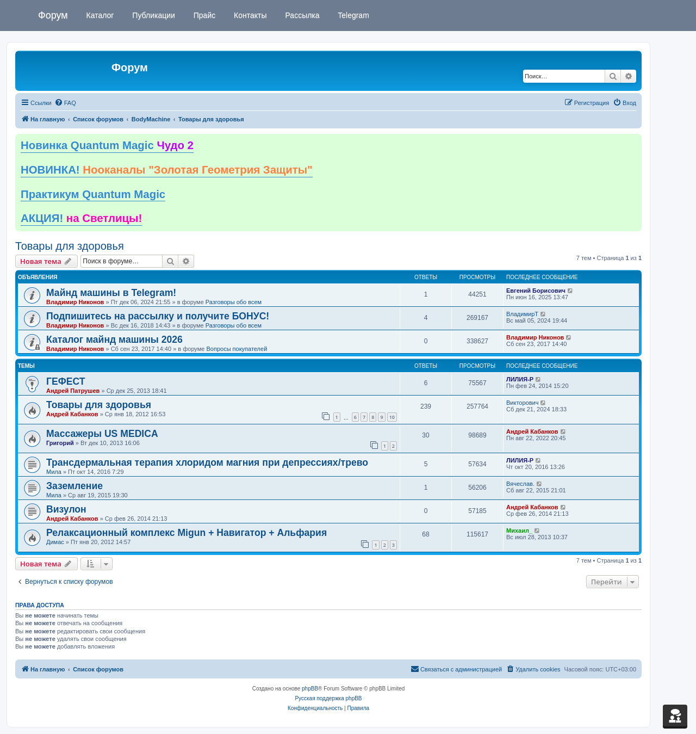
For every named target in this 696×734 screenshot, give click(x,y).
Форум (53, 15)
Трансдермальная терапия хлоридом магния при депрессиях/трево (207, 462)
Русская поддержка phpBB (328, 698)
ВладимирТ (522, 314)
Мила (53, 471)
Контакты (249, 15)
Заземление (74, 485)
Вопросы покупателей (236, 349)
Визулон (66, 509)
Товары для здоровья (69, 246)
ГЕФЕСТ (65, 381)
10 (392, 417)
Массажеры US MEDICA (102, 433)
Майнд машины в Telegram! (111, 292)
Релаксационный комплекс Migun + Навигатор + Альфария (186, 532)
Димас (55, 542)
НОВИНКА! (167, 170)
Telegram (352, 15)
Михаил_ (519, 530)
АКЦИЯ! (81, 218)
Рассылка (301, 15)
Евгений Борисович (536, 290)
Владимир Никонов (75, 302)
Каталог (99, 15)
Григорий (60, 443)
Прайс (203, 15)
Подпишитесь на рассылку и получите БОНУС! (157, 316)
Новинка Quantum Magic (107, 145)
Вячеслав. (520, 483)
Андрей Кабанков (72, 414)
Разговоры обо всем (234, 302)
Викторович (522, 402)
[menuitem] (65, 102)
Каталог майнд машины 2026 (114, 339)
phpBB (310, 689)
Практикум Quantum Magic (93, 194)
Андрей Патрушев (73, 390)
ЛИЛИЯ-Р (519, 379)
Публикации (152, 15)
